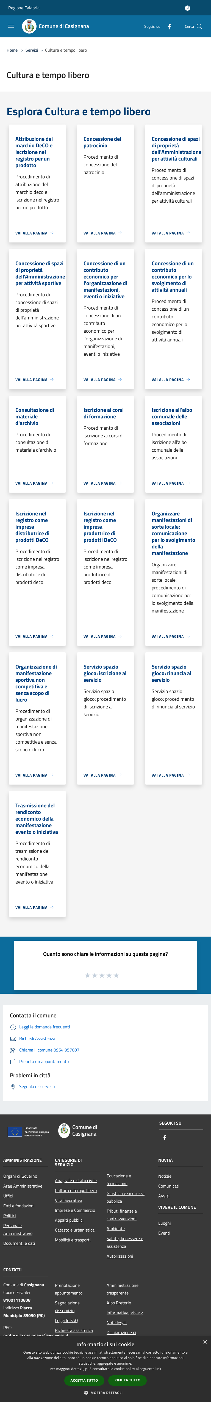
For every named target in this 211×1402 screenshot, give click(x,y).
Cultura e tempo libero (76, 1190)
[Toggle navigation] (11, 26)
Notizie (164, 1176)
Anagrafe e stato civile (76, 1180)
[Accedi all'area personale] (187, 8)
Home (12, 50)
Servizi (32, 50)
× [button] (205, 1342)
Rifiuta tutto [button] (128, 1380)
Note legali (117, 1322)
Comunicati (168, 1186)
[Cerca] (199, 26)
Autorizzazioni (120, 1256)
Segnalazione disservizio (67, 1306)
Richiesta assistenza (74, 1330)
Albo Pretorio (119, 1302)
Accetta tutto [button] (84, 1380)
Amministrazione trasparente (122, 1289)
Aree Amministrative (22, 1186)
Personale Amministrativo (17, 1229)
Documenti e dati (19, 1243)
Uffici (8, 1196)
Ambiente (116, 1228)
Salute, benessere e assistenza (125, 1242)
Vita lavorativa (68, 1200)
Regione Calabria (24, 7)
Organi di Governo (20, 1176)
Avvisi (164, 1196)
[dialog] (105, 1369)
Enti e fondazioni (19, 1205)
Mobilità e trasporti (73, 1240)
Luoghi (164, 1223)
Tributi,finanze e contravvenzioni (122, 1215)
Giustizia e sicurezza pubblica (126, 1197)
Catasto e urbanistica (75, 1230)
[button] (105, 1392)
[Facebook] (167, 26)
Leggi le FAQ (66, 1320)
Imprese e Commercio (75, 1210)
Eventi (164, 1233)
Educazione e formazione (119, 1179)
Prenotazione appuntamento (68, 1289)
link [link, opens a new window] (158, 1369)
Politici (9, 1215)
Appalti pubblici (69, 1220)
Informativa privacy (125, 1312)
